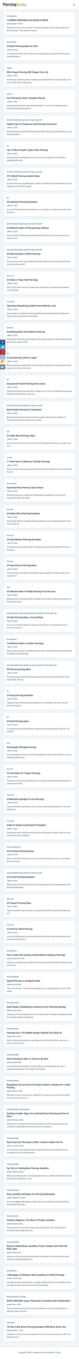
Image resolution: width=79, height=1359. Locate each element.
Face (8, 276)
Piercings (23, 1297)
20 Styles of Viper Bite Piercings (22, 280)
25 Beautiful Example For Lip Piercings (25, 799)
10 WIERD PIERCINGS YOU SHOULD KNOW (27, 20)
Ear (8, 146)
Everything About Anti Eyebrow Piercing (26, 332)
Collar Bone (10, 1323)
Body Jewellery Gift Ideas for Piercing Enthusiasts (31, 1194)
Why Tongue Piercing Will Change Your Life (27, 72)
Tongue (9, 68)
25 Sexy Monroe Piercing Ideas (22, 565)
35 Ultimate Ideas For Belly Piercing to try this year (31, 591)
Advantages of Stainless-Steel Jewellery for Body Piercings (35, 1275)
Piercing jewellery (13, 977)
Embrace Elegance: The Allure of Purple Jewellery (31, 1220)
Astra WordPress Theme (51, 1352)
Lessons (9, 94)
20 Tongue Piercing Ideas (19, 903)
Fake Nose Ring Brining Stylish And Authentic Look (31, 306)
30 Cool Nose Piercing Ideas (20, 851)
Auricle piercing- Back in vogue (22, 357)
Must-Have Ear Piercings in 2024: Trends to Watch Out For (35, 1142)
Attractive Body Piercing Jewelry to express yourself (24, 120)
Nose (12, 302)
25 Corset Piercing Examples (20, 877)
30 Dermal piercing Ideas (19, 669)
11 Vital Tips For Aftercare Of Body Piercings (28, 461)
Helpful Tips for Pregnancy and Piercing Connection (32, 124)
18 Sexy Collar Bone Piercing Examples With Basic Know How (36, 1327)
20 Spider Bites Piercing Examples (23, 513)
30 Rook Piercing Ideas (18, 721)
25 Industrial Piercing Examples (22, 202)
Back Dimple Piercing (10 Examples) (24, 409)
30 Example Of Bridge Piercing (21, 747)
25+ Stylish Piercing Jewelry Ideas (23, 176)
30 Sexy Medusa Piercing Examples (24, 539)
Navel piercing (11, 42)
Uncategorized (11, 16)
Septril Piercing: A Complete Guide (23, 981)
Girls (8, 509)
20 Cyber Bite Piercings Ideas (21, 435)
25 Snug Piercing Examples (20, 695)
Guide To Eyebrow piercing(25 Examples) (26, 825)
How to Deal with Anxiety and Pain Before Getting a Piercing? (36, 955)
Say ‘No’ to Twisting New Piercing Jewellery (28, 1168)
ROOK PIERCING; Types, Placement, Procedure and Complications (38, 1301)
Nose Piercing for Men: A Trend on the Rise (27, 1059)
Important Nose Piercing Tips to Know (25, 487)
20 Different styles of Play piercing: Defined (28, 228)
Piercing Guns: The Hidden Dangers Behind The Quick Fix (34, 1033)
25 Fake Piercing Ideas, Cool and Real (25, 617)
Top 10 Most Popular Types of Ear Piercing (27, 150)
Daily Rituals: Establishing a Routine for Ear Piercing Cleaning (36, 1007)
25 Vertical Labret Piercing (19, 929)
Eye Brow (10, 328)
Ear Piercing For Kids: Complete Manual (26, 98)
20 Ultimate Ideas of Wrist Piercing (23, 254)
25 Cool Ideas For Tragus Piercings (23, 773)
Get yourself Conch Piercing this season (26, 383)
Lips (12, 276)
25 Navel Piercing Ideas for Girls (22, 46)
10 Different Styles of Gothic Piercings (25, 643)
